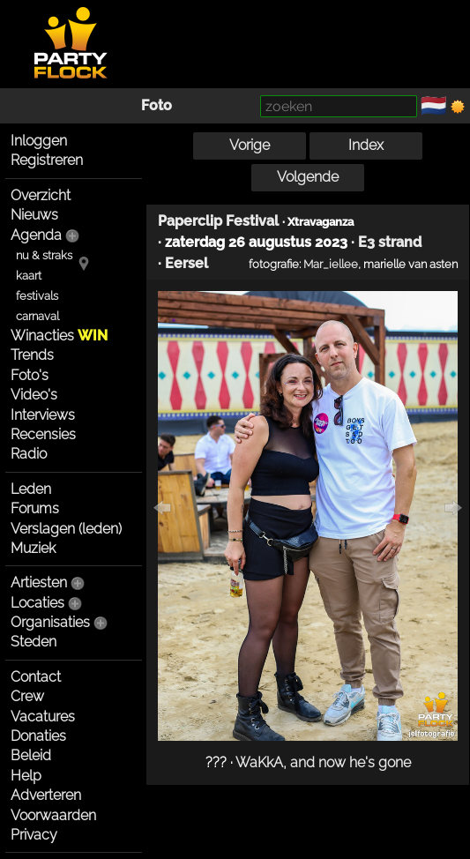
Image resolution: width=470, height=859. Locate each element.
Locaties (37, 602)
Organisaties (50, 622)
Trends (32, 355)
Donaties (38, 736)
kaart (28, 275)
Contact (36, 677)
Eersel (186, 263)
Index (366, 145)
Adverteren (46, 795)
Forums (35, 508)
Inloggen (39, 140)
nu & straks (44, 255)
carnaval (37, 316)
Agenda (36, 235)
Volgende (308, 176)
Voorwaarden (53, 815)
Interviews (43, 415)
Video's (34, 394)
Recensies (43, 434)
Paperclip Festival (218, 221)
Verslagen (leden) (66, 528)
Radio (29, 453)
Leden (31, 489)
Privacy (34, 834)
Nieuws (34, 214)
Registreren (47, 160)
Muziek (33, 548)
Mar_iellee (330, 264)
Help (26, 775)
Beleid (31, 755)
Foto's (29, 375)
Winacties (59, 335)
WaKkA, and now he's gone (323, 762)
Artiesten (39, 582)
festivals (37, 296)
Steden (33, 641)
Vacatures (43, 716)
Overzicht (41, 195)
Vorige (249, 145)
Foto (156, 105)
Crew (27, 696)
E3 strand (390, 242)
